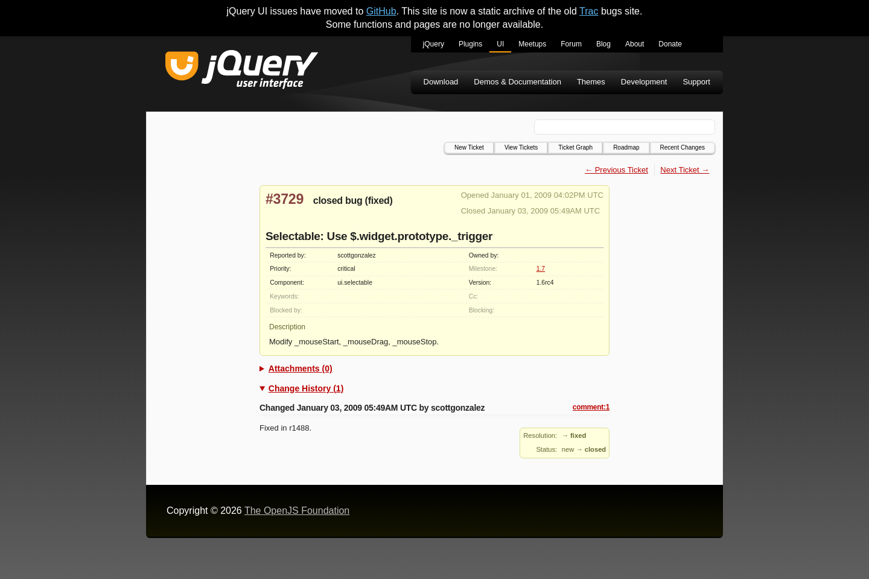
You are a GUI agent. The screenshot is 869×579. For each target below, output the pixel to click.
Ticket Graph (575, 147)
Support (696, 81)
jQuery (433, 44)
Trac (588, 11)
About (634, 44)
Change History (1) (306, 388)
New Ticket (469, 147)
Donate (670, 44)
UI (500, 44)
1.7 (540, 268)
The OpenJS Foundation (296, 510)
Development (644, 81)
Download (441, 81)
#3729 (285, 199)
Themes (591, 81)
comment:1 (591, 407)
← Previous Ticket (616, 169)
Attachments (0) (301, 368)
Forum (571, 44)
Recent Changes (682, 147)
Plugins (470, 44)
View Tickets (521, 147)
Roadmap (626, 147)
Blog (603, 44)
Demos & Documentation (517, 81)
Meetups (532, 44)
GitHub (381, 11)
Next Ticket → (684, 169)
